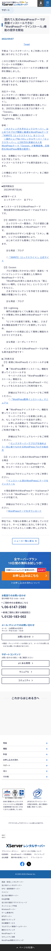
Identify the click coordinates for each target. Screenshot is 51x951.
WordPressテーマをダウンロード (25, 511)
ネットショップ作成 (9, 906)
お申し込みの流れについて (26, 583)
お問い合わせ (24, 637)
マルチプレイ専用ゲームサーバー (14, 927)
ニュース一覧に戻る (25, 541)
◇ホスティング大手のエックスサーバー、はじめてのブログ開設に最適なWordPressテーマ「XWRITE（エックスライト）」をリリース (25, 132)
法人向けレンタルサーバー (12, 885)
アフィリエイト (37, 858)
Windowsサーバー (9, 909)
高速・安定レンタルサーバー (13, 882)
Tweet (27, 44)
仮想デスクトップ (8, 920)
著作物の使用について (19, 858)
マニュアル (24, 672)
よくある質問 (24, 663)
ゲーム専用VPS (7, 913)
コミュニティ (24, 680)
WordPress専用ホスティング (13, 940)
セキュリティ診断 (8, 937)
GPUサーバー (7, 916)
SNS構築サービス (8, 923)
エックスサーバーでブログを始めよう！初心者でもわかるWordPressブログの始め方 (25, 447)
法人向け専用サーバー (10, 896)
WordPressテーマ (8, 933)
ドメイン (5, 892)
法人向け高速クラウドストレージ (14, 903)
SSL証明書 (6, 899)
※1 (27, 2)
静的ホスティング (8, 930)
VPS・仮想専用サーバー (11, 889)
